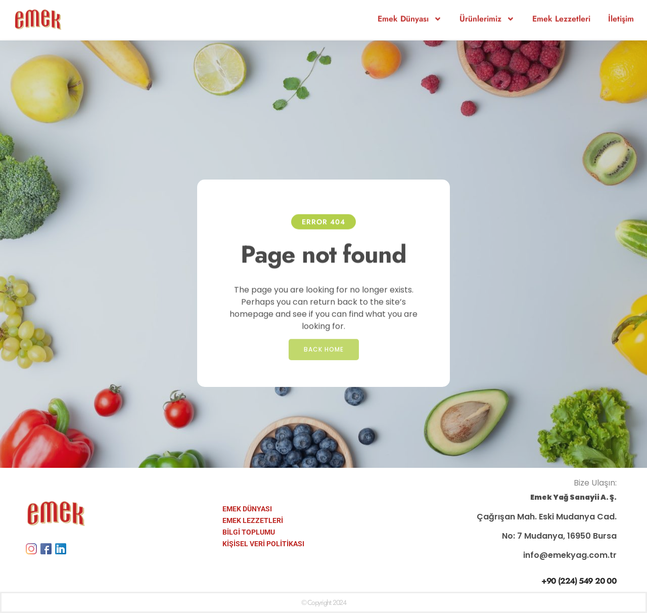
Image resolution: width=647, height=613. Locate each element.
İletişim (621, 14)
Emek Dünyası (410, 14)
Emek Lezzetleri (561, 14)
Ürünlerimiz (487, 14)
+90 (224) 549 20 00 (579, 581)
